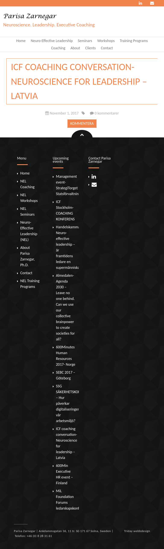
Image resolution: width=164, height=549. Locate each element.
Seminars (85, 40)
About (75, 48)
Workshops (105, 40)
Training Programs (134, 40)
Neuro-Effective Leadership (52, 40)
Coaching (58, 48)
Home (21, 40)
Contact (107, 48)
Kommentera (82, 123)
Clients (90, 48)
